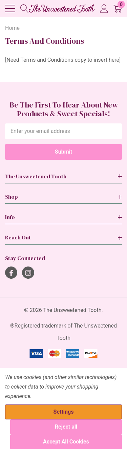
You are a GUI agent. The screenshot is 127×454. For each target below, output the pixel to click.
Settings (64, 412)
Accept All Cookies (66, 441)
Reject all (66, 426)
